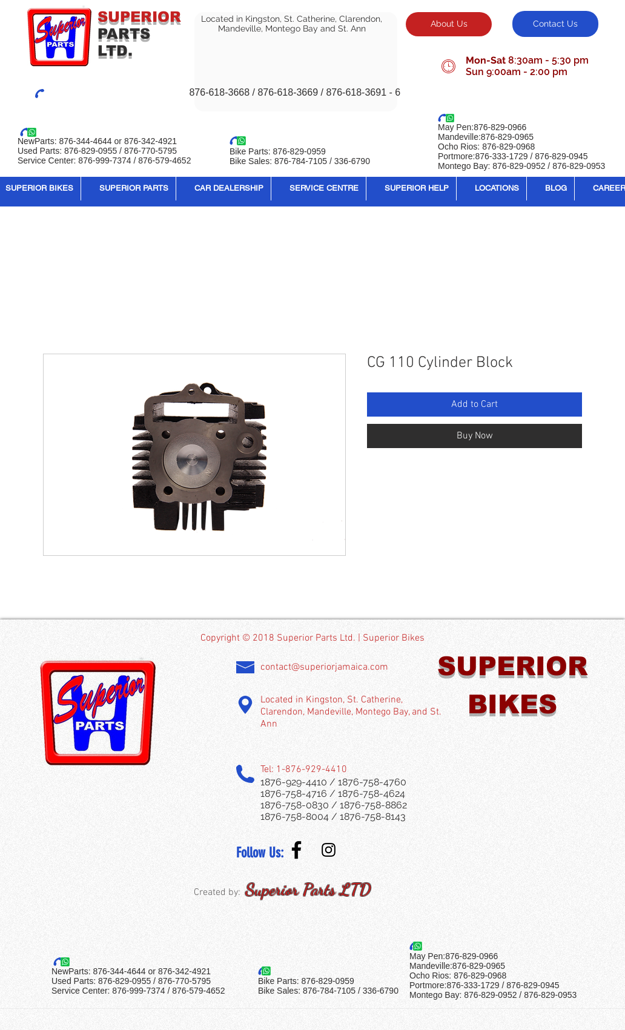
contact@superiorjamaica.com (324, 667)
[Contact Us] (555, 24)
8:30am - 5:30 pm (548, 60)
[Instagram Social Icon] (328, 850)
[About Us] (449, 24)
